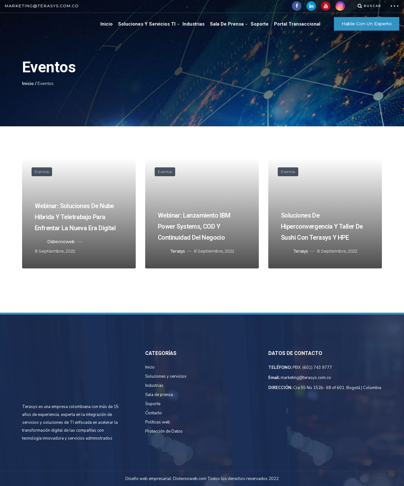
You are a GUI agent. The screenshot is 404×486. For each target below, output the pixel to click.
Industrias (193, 24)
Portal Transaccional (297, 24)
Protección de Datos (164, 431)
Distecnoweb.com (189, 479)
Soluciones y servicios (166, 376)
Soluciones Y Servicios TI (146, 24)
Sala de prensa (159, 395)
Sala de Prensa (227, 24)
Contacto (153, 413)
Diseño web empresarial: (148, 479)
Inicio (106, 24)
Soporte (260, 24)
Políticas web (157, 422)
